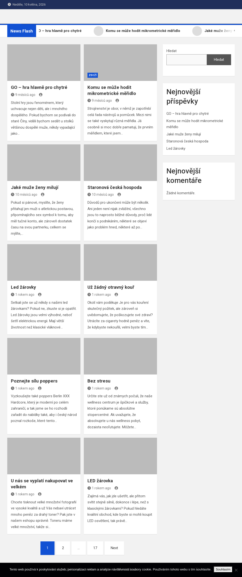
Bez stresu (98, 381)
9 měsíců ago (23, 95)
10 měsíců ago (24, 194)
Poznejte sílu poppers (34, 381)
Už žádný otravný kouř (110, 287)
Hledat (171, 51)
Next (114, 548)
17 (95, 548)
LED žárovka (100, 480)
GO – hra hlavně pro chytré (39, 87)
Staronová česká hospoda (114, 187)
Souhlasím (223, 569)
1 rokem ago (22, 294)
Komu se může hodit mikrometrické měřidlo (111, 90)
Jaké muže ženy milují (34, 187)
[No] (236, 570)
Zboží (93, 75)
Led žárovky (23, 287)
